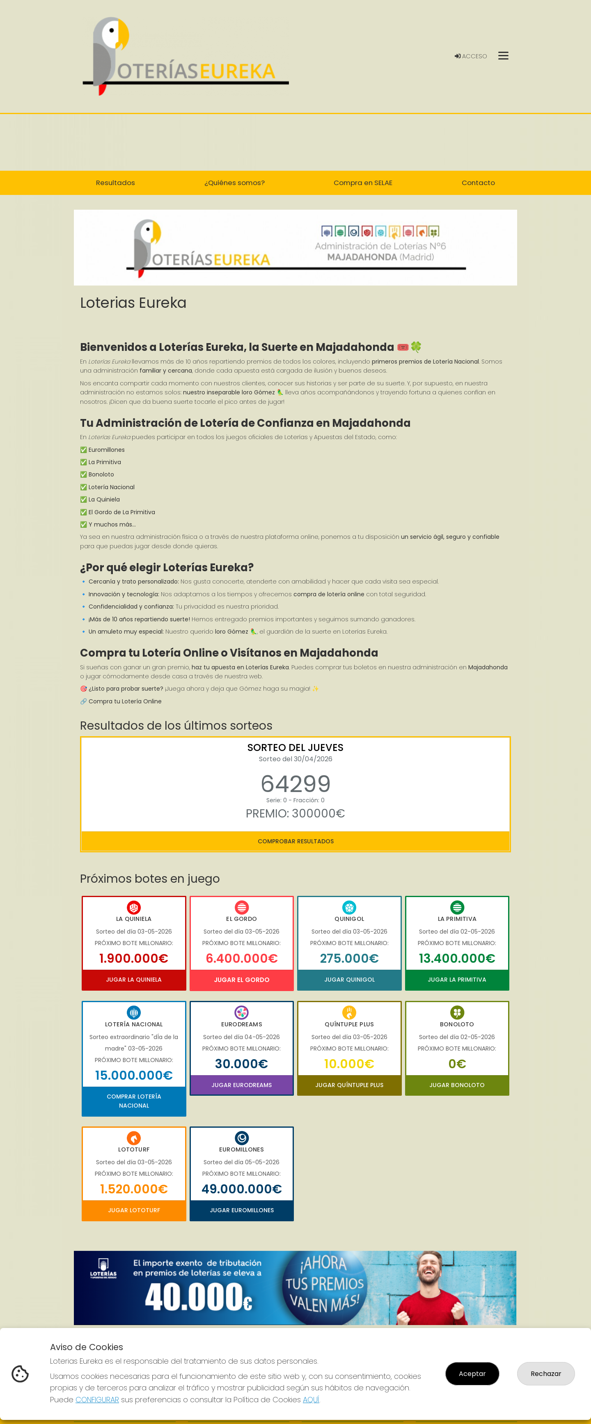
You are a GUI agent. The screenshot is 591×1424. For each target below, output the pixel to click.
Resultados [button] (115, 183)
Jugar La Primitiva (457, 979)
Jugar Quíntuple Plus (349, 1085)
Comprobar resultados (296, 841)
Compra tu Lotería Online (125, 701)
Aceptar (472, 1373)
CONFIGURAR (97, 1399)
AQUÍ (311, 1399)
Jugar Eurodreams (241, 1085)
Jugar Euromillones (242, 1210)
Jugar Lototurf (134, 1210)
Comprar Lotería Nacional (134, 1101)
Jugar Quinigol (349, 979)
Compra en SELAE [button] (363, 183)
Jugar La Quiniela (134, 979)
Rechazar (546, 1373)
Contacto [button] (478, 183)
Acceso (471, 56)
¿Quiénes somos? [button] (234, 183)
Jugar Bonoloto (457, 1085)
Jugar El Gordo (242, 979)
